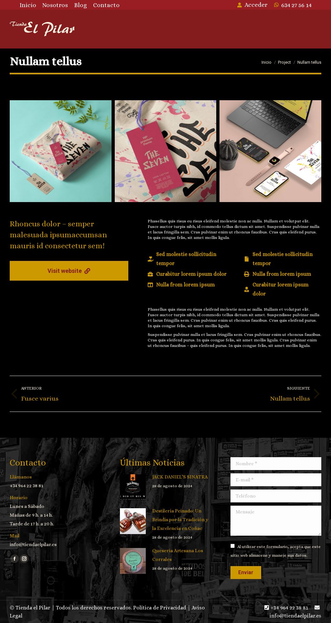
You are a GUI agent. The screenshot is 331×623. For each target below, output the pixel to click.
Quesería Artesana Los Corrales (177, 555)
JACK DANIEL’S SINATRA (180, 477)
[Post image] (133, 487)
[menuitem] (27, 5)
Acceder (252, 4)
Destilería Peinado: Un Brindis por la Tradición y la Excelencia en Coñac (180, 519)
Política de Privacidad (159, 608)
